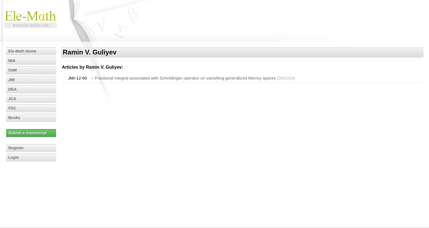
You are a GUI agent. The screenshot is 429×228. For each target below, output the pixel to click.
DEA (12, 89)
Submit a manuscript (27, 133)
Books (14, 117)
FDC (12, 108)
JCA (12, 98)
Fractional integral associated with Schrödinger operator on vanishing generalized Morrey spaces (185, 78)
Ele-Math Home (22, 51)
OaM (12, 70)
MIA (12, 60)
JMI (11, 80)
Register (16, 148)
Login (13, 157)
